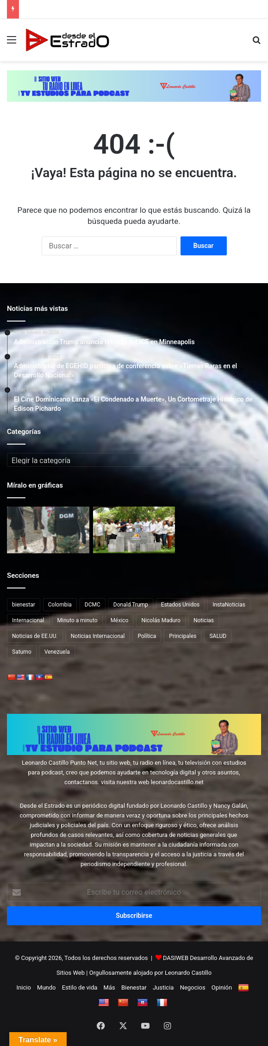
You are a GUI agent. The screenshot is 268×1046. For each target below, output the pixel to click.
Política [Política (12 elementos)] (146, 636)
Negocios (193, 987)
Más (109, 987)
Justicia (163, 987)
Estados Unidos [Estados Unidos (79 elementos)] (180, 604)
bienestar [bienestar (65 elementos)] (23, 604)
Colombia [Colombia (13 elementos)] (60, 604)
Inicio (24, 987)
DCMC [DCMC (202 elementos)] (92, 604)
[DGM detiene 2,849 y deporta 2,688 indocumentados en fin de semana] (48, 530)
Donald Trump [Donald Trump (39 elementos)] (130, 604)
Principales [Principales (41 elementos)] (182, 636)
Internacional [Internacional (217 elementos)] (28, 620)
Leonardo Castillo (188, 972)
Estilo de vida (80, 987)
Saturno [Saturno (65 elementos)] (21, 652)
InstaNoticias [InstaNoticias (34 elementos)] (228, 604)
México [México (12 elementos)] (120, 620)
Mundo (46, 987)
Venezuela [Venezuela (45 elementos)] (57, 652)
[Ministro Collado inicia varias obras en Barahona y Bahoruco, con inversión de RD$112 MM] (134, 530)
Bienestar (134, 987)
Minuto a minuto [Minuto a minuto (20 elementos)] (77, 620)
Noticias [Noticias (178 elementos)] (203, 620)
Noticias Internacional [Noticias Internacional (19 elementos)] (98, 636)
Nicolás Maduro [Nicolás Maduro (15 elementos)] (160, 620)
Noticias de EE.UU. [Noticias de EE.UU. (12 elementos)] (35, 636)
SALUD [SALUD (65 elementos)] (217, 636)
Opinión (222, 987)
